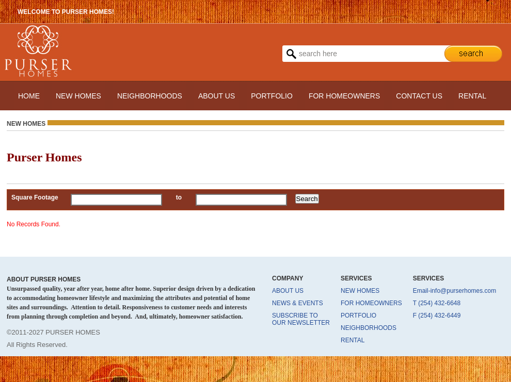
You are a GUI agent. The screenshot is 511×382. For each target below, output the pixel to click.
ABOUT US (216, 96)
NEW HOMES (78, 96)
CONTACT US (419, 96)
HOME (29, 96)
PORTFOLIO (272, 96)
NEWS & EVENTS (297, 303)
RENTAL (472, 96)
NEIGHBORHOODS (149, 96)
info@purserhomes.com (463, 290)
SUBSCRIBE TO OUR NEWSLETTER (301, 319)
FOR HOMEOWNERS (344, 96)
